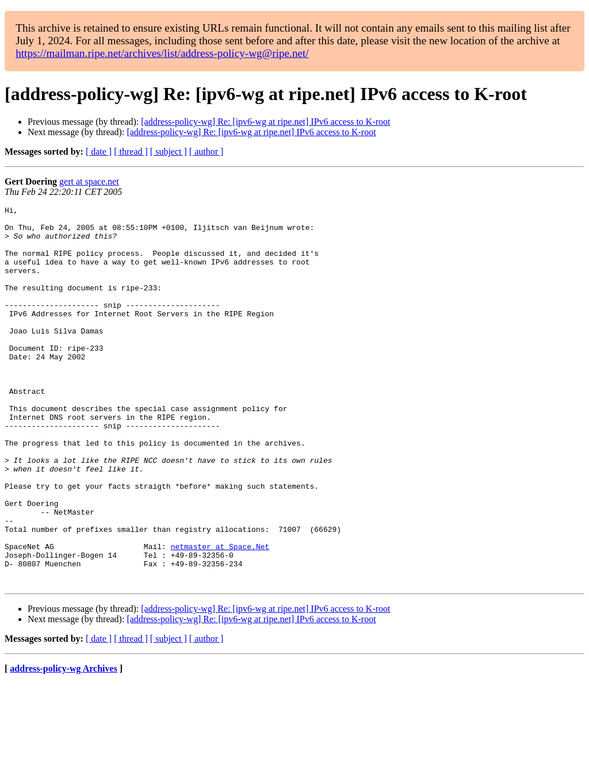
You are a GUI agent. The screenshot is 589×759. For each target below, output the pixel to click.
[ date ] (99, 151)
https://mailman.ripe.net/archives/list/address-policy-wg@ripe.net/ (162, 53)
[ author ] (206, 151)
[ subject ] (168, 151)
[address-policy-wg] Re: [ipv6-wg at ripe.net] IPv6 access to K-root (265, 121)
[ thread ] (131, 151)
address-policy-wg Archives (63, 744)
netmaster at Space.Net (220, 615)
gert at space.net (89, 181)
